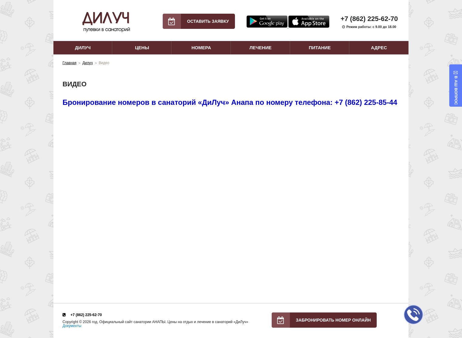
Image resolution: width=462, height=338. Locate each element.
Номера (201, 47)
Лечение (261, 47)
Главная (69, 63)
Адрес (379, 47)
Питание (320, 47)
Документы (72, 326)
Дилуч (83, 47)
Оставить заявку (196, 21)
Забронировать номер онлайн (321, 320)
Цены (142, 47)
